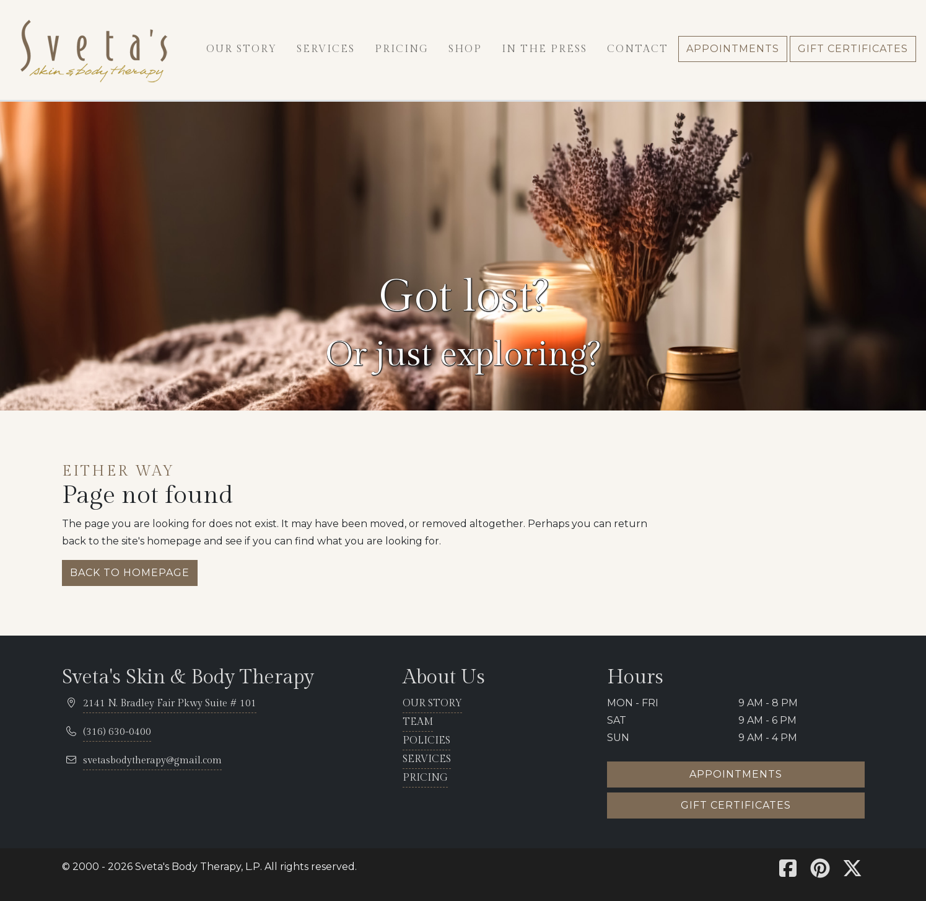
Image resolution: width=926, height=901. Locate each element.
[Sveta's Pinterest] (820, 872)
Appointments (735, 774)
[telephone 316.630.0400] (117, 733)
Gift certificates (736, 805)
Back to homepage (130, 573)
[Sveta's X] (852, 872)
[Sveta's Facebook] (787, 872)
